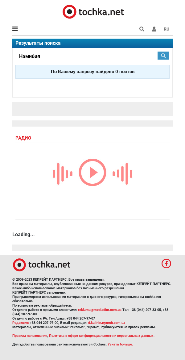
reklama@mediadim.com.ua (99, 310)
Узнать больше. (120, 344)
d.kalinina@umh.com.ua (106, 323)
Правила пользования (29, 336)
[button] (154, 29)
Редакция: (20, 323)
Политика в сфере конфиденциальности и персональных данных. (101, 336)
